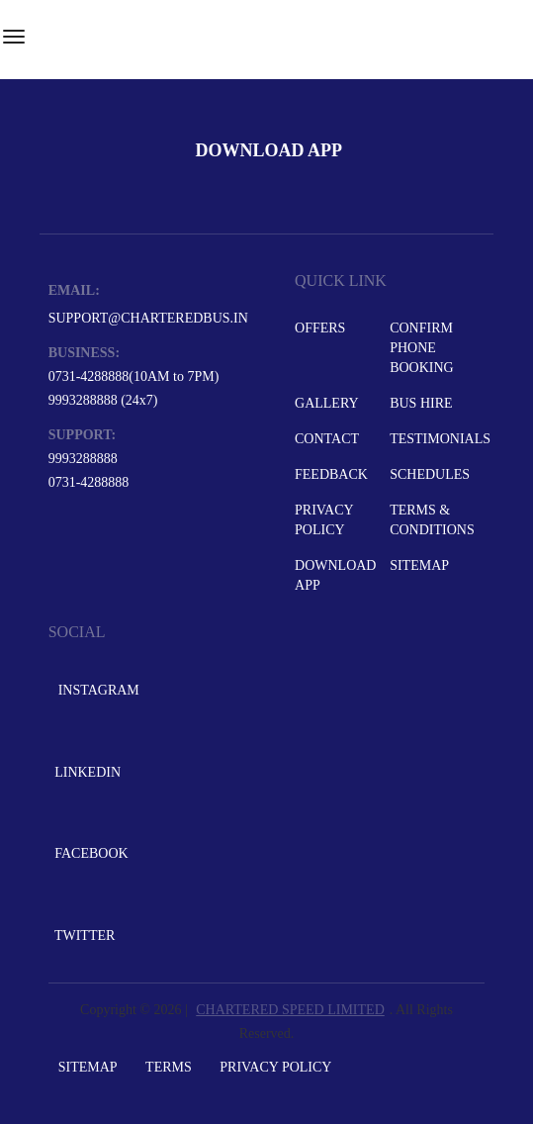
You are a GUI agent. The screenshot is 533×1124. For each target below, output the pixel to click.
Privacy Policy (324, 520)
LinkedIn (86, 772)
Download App (335, 575)
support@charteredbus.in (148, 318)
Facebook (90, 853)
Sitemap (419, 565)
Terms (168, 1067)
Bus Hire (421, 403)
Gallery (327, 403)
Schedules (430, 474)
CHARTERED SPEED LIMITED (290, 1009)
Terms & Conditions (432, 520)
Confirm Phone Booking (422, 348)
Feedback (331, 474)
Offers (320, 328)
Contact (327, 438)
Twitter (83, 935)
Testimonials (436, 438)
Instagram (95, 690)
